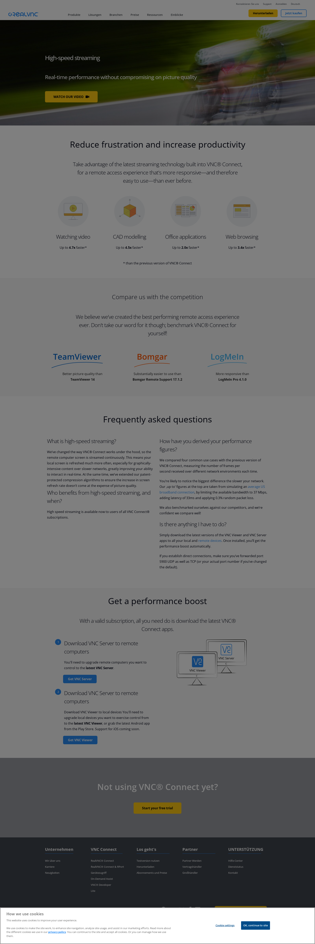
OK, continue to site (255, 928)
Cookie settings (225, 928)
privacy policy (57, 935)
